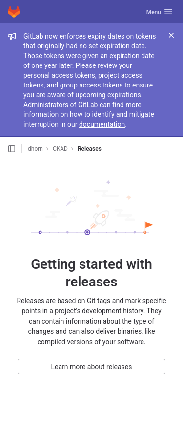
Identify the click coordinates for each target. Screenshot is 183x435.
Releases (90, 148)
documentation (102, 124)
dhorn (35, 148)
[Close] (171, 35)
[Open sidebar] (12, 148)
